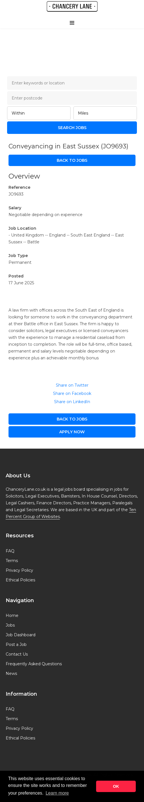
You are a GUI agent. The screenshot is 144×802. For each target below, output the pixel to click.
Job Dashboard (20, 634)
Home (12, 615)
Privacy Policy (19, 570)
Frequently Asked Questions (34, 663)
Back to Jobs (72, 160)
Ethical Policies (20, 580)
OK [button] (116, 786)
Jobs (10, 625)
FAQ (10, 551)
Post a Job (16, 644)
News (11, 673)
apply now (72, 431)
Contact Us (17, 654)
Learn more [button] (57, 793)
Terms (12, 560)
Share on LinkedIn (72, 401)
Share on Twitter (72, 385)
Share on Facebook (72, 393)
